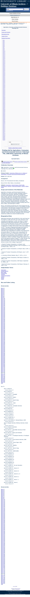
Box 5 (2, 292)
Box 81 (4, 137)
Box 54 (4, 104)
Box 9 (4, 49)
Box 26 (4, 70)
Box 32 (4, 77)
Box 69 (4, 122)
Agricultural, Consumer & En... (19, 23)
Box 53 (4, 103)
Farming (9, 186)
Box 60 (4, 111)
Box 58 (4, 109)
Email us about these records (15, 147)
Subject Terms (5, 36)
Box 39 (4, 86)
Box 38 (4, 85)
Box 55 (4, 105)
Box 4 (4, 43)
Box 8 (4, 48)
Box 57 (4, 108)
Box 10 (4, 51)
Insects (23, 186)
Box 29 (4, 74)
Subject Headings (15, 19)
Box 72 (4, 126)
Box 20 (4, 63)
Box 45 (4, 93)
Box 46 (4, 94)
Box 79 (4, 134)
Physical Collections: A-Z (15, 15)
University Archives (4, 23)
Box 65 (4, 117)
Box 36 (4, 82)
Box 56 (3, 351)
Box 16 (4, 58)
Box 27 (4, 71)
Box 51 (4, 100)
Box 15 (4, 57)
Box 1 (4, 40)
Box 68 (4, 121)
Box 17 (4, 59)
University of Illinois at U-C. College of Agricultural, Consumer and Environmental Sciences (14, 174)
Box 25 (4, 69)
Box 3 (4, 42)
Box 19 (3, 308)
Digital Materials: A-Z (15, 17)
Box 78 (4, 133)
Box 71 (4, 125)
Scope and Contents (6, 32)
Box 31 (4, 76)
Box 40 (4, 87)
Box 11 (4, 52)
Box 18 (4, 60)
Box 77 (4, 132)
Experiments (4, 186)
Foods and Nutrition (16, 186)
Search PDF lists (10, 10)
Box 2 (4, 41)
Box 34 (4, 80)
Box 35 (4, 81)
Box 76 (4, 131)
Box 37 (4, 83)
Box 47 (3, 340)
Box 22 (4, 65)
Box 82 (4, 138)
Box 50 (4, 99)
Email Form (18, 589)
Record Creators (15, 21)
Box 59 (4, 110)
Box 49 (4, 98)
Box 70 (3, 367)
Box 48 (4, 97)
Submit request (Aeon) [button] (7, 161)
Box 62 (4, 114)
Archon (14, 593)
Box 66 (4, 119)
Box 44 (4, 92)
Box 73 (4, 127)
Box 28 (3, 319)
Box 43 (4, 91)
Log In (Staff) (15, 586)
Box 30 (4, 75)
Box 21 (4, 64)
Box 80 (4, 136)
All (1, 383)
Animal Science (15, 185)
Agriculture (8, 185)
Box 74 (4, 128)
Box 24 (4, 68)
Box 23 (4, 66)
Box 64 (4, 116)
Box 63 (4, 115)
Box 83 (4, 139)
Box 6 (4, 46)
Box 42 (3, 335)
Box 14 (3, 303)
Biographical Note (5, 34)
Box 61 (3, 356)
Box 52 (4, 102)
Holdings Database (8, 6)
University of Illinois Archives (13, 4)
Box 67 (4, 120)
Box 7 (4, 47)
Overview (4, 30)
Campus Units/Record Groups (15, 13)
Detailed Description (6, 38)
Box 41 (4, 88)
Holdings (11, 23)
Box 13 (4, 54)
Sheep (26, 186)
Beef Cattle (21, 185)
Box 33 (3, 324)
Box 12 (4, 53)
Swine (2, 187)
